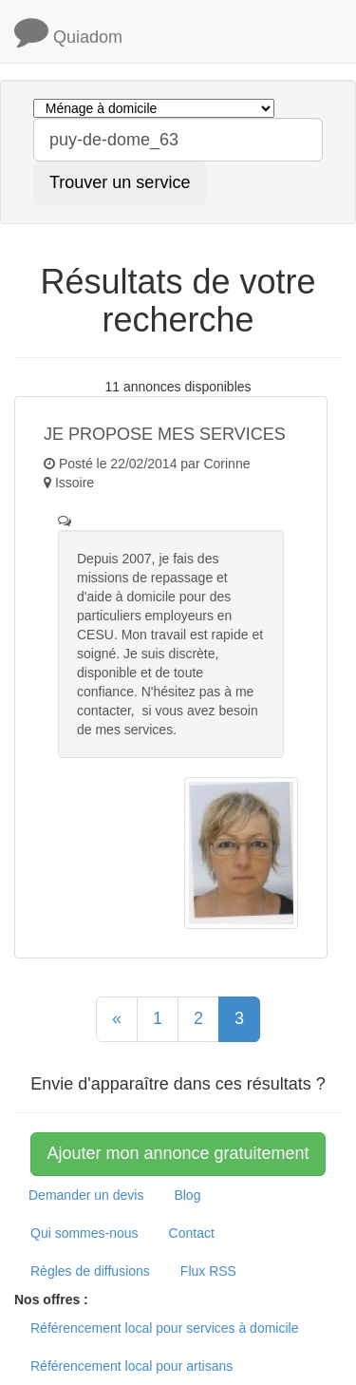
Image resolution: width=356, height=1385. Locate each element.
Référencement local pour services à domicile (164, 1328)
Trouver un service (119, 182)
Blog (187, 1195)
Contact (192, 1233)
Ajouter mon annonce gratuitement (178, 1153)
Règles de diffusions (90, 1271)
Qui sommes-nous (84, 1233)
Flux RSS (208, 1271)
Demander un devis (85, 1195)
